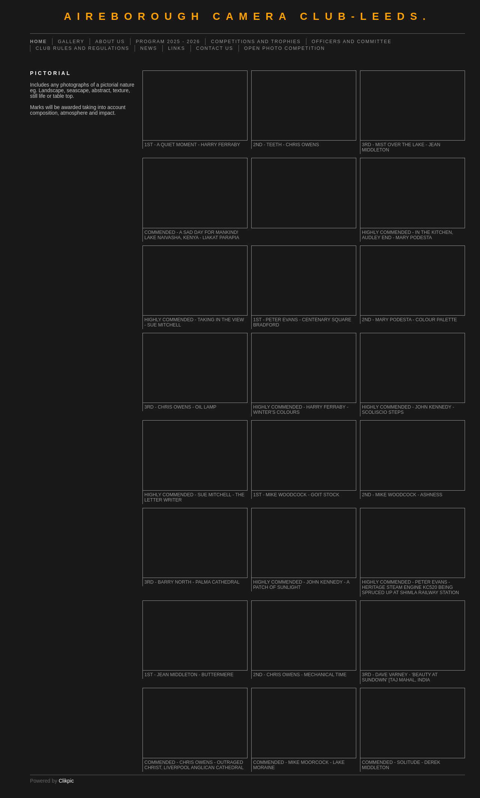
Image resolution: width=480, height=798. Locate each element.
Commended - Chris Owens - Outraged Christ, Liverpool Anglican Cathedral (194, 765)
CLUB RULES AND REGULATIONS (82, 48)
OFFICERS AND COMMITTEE (352, 41)
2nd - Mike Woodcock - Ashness (402, 494)
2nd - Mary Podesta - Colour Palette (409, 319)
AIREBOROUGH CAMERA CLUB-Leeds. (247, 16)
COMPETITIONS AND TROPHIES (256, 41)
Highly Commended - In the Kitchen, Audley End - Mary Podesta (407, 235)
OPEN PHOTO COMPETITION (284, 48)
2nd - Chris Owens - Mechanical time (299, 674)
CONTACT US (214, 48)
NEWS (148, 48)
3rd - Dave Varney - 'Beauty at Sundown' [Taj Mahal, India (400, 677)
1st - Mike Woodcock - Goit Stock (296, 494)
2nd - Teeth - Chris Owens (286, 144)
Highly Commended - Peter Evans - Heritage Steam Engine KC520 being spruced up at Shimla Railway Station (410, 587)
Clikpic (66, 781)
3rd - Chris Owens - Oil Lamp (180, 407)
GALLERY (71, 41)
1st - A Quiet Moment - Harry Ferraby (192, 144)
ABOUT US (110, 41)
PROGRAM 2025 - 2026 (168, 41)
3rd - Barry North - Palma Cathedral (192, 582)
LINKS (176, 48)
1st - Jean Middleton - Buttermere (188, 674)
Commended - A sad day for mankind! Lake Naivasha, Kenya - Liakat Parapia (191, 235)
